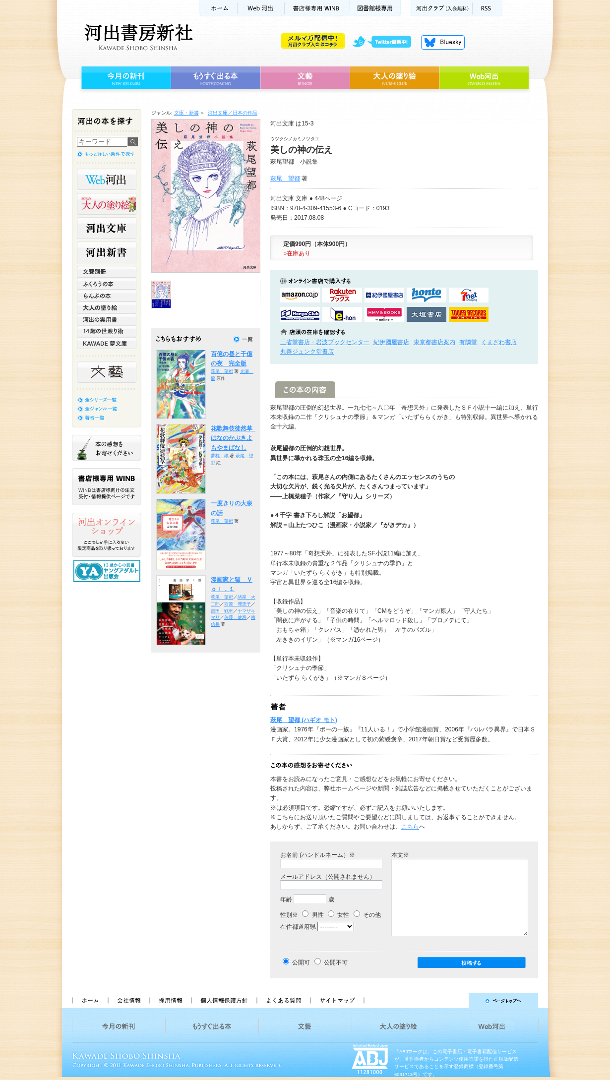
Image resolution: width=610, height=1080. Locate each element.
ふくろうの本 (106, 284)
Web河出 (261, 8)
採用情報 (170, 1000)
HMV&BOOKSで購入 (384, 314)
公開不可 (336, 962)
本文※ (400, 854)
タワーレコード (468, 314)
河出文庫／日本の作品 (232, 113)
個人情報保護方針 (223, 1000)
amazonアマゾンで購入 (300, 295)
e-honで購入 (342, 314)
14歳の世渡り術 (106, 331)
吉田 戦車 (222, 610)
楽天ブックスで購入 (342, 295)
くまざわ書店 (499, 342)
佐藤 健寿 (235, 617)
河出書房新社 (137, 37)
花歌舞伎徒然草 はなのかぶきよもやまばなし (234, 438)
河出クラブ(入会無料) (442, 8)
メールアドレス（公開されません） (327, 876)
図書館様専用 (375, 8)
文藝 (305, 78)
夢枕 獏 (220, 455)
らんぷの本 (106, 295)
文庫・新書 (186, 113)
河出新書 (106, 252)
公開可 (301, 962)
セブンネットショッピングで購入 (468, 295)
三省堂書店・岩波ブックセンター (324, 342)
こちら (410, 826)
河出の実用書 (106, 319)
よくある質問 (283, 1000)
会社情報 (128, 1000)
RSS (487, 8)
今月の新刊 (125, 78)
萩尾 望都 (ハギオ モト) (303, 720)
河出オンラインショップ (106, 535)
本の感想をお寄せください (106, 448)
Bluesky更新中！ (443, 42)
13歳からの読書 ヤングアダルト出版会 (108, 571)
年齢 (286, 899)
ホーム (218, 8)
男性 (312, 914)
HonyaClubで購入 (300, 314)
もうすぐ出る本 (215, 78)
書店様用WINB (317, 8)
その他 (367, 914)
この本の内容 (305, 389)
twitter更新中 (385, 42)
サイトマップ (337, 1000)
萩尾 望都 (285, 178)
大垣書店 (426, 314)
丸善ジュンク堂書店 (307, 351)
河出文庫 (106, 228)
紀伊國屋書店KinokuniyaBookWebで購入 (384, 295)
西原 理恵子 (237, 603)
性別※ (289, 914)
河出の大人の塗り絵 (106, 204)
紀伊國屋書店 (391, 342)
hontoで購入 (426, 295)
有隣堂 (468, 342)
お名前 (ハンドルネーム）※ (317, 854)
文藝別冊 (106, 272)
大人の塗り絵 (394, 78)
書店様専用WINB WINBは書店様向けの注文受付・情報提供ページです (106, 486)
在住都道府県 (298, 926)
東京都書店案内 (434, 342)
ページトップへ (455, 1000)
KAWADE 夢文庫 (106, 343)
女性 (338, 914)
